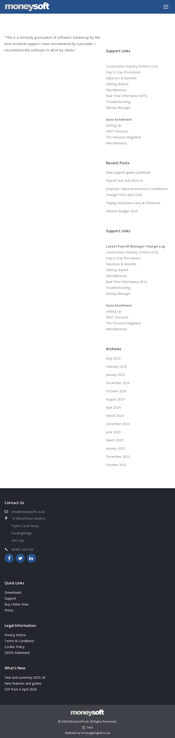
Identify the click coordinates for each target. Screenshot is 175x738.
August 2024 (115, 399)
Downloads (13, 592)
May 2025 (113, 358)
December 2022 (118, 456)
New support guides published (128, 172)
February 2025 (116, 366)
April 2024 (113, 407)
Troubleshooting (118, 102)
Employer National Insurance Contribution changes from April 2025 (137, 192)
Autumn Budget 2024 (121, 211)
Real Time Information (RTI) (126, 96)
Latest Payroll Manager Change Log (135, 246)
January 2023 (115, 448)
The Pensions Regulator (123, 137)
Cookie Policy (14, 647)
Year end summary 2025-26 (25, 677)
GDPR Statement (17, 652)
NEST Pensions (117, 131)
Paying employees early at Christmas (133, 203)
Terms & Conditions (19, 641)
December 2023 (118, 424)
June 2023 (113, 432)
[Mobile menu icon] (165, 6)
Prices (9, 610)
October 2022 (116, 465)
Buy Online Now (16, 604)
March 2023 (115, 440)
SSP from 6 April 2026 (21, 689)
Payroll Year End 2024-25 (124, 180)
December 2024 (118, 383)
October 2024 (116, 391)
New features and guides (23, 683)
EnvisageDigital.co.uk (95, 733)
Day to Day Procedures (123, 72)
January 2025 (115, 375)
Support (10, 598)
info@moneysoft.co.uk (28, 512)
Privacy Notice (15, 635)
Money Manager (118, 107)
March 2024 (115, 415)
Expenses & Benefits (121, 78)
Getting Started (117, 84)
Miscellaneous (116, 90)
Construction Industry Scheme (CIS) (132, 66)
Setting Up (113, 125)
